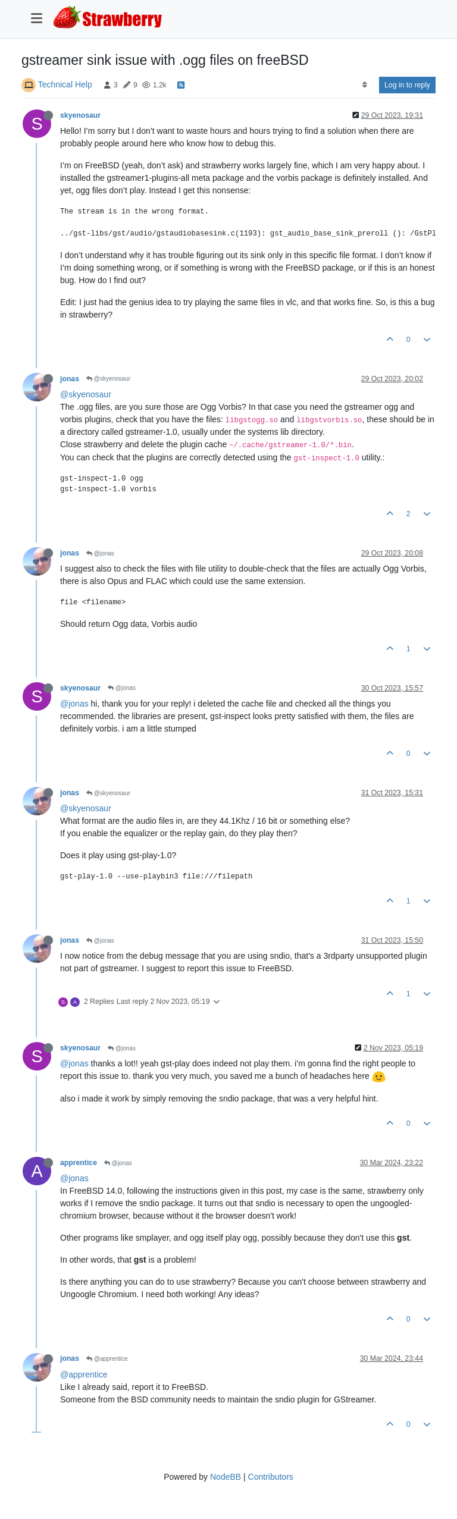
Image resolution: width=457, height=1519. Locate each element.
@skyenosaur (108, 378)
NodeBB (225, 1477)
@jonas (100, 553)
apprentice (78, 1163)
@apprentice (107, 1358)
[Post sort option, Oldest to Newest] (364, 85)
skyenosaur (80, 115)
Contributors (270, 1477)
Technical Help (65, 84)
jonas (69, 379)
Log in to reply (407, 85)
